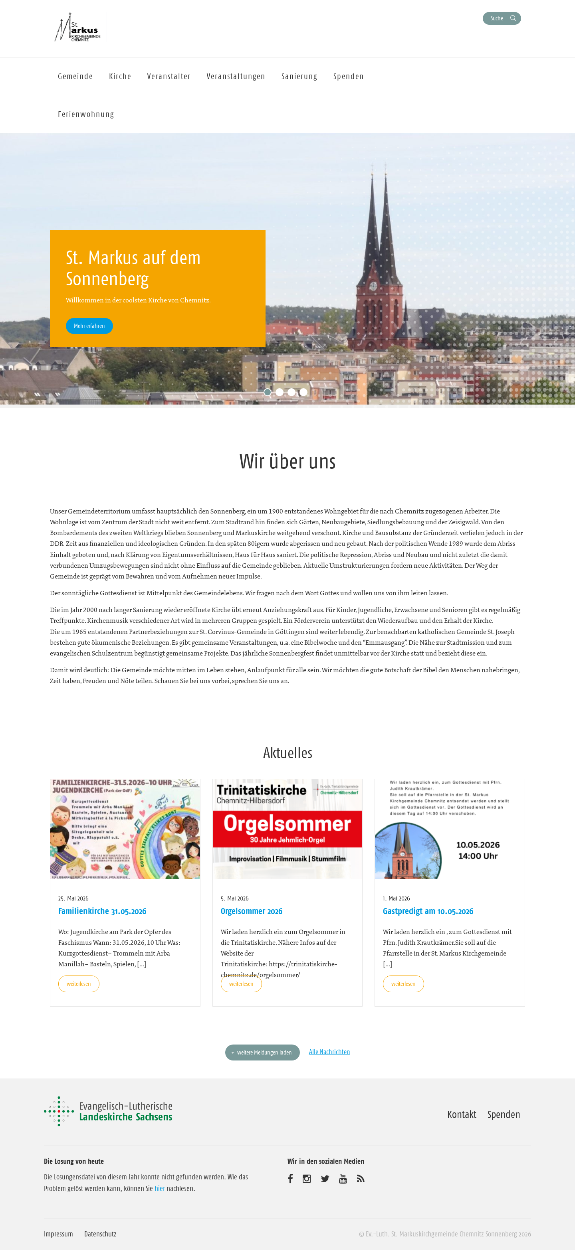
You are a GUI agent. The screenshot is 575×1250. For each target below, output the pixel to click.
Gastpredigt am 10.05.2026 (428, 911)
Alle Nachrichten (329, 1051)
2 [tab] (282, 394)
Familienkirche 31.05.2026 (102, 911)
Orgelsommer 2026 (252, 911)
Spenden (348, 76)
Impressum (58, 1234)
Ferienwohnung (86, 114)
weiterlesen (79, 983)
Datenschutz (100, 1234)
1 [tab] (270, 394)
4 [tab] (305, 394)
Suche (497, 18)
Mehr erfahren (89, 326)
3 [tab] (293, 394)
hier (160, 1188)
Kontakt (461, 1114)
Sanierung (299, 76)
